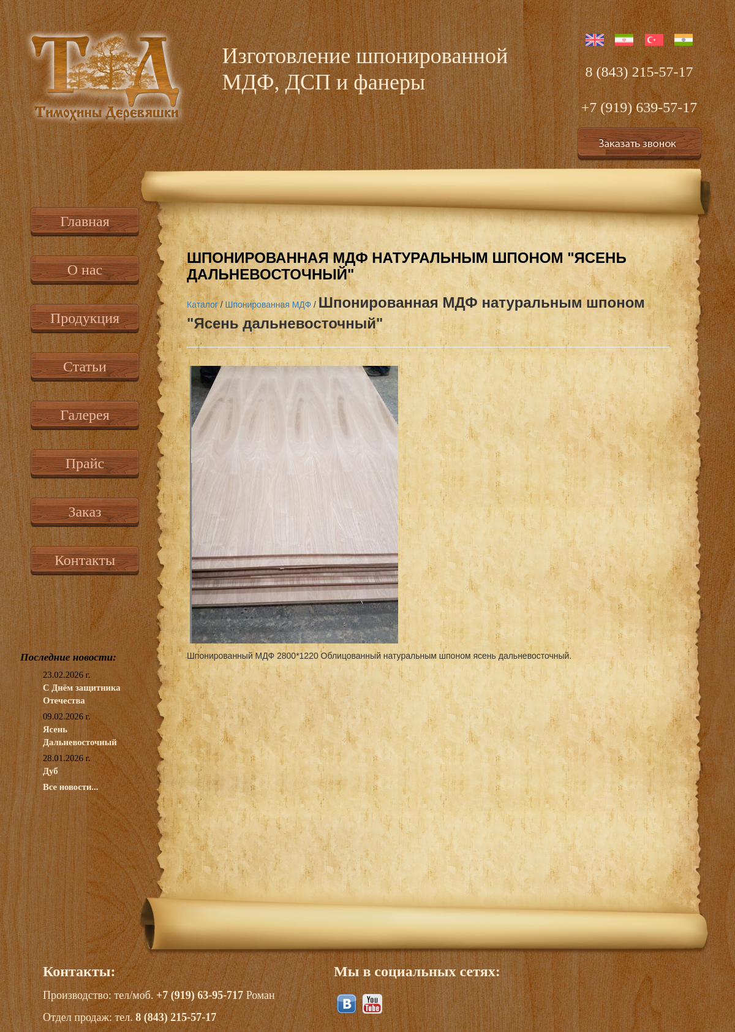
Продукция (84, 318)
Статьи (85, 366)
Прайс (85, 463)
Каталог (202, 304)
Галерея (84, 415)
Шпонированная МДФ (268, 304)
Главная (85, 221)
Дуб (50, 771)
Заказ (84, 512)
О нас (84, 270)
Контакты (85, 560)
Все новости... (70, 787)
